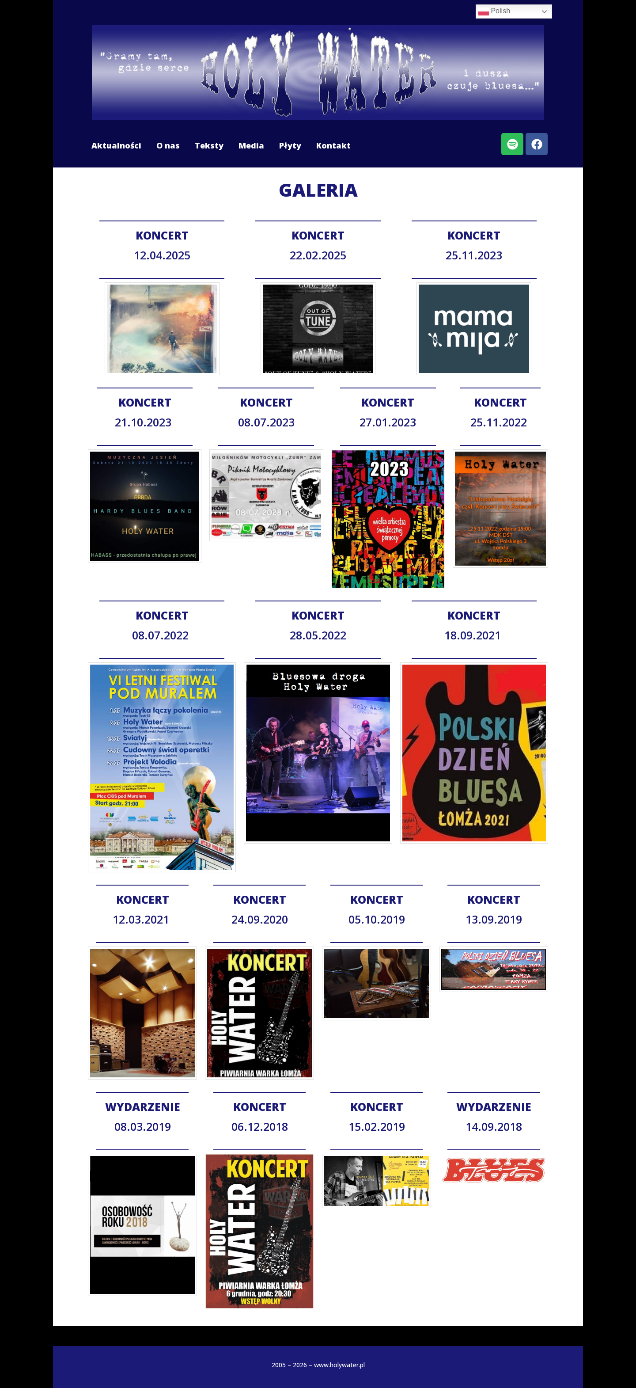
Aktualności (116, 145)
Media (251, 145)
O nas (168, 145)
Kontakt (333, 145)
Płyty (290, 145)
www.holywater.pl (339, 1365)
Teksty (209, 145)
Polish (494, 11)
